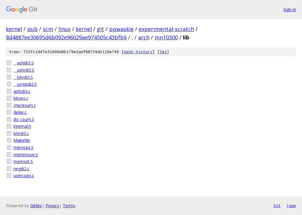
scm (48, 29)
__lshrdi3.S (23, 77)
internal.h (22, 126)
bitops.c (20, 98)
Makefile (21, 140)
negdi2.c (21, 168)
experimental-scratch (166, 29)
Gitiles (36, 205)
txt (276, 205)
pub (32, 29)
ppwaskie (121, 29)
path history (138, 51)
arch (144, 37)
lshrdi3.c (21, 133)
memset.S (23, 161)
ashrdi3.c (21, 91)
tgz (163, 51)
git (100, 29)
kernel (14, 29)
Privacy (52, 205)
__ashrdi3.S (23, 70)
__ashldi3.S (23, 63)
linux (64, 29)
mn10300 (166, 37)
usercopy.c (23, 175)
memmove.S (25, 154)
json (291, 205)
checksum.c (24, 105)
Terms (69, 205)
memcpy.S (23, 147)
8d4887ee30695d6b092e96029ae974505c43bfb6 (66, 37)
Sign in (289, 9)
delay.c (20, 112)
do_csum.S (23, 119)
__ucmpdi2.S (25, 84)
